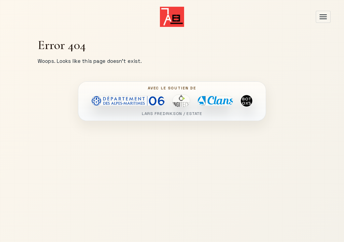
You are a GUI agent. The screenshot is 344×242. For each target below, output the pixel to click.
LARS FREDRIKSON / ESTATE (172, 113)
